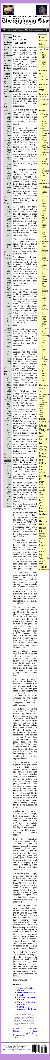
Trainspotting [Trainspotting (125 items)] (44, 558)
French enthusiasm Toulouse (21, 39)
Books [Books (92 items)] (41, 408)
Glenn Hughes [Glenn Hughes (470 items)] (43, 451)
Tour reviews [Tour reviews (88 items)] (41, 555)
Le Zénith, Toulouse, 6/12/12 (8, 66)
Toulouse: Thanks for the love (8, 46)
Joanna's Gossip (45, 172)
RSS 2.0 (24, 1021)
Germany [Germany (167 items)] (43, 446)
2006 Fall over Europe (27, 1017)
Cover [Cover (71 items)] (41, 416)
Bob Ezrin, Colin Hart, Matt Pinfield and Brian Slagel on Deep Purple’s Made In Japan (10, 157)
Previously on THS (43, 95)
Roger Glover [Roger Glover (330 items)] (43, 529)
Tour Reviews (26, 1019)
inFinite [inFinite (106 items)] (42, 472)
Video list (44, 58)
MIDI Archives (45, 129)
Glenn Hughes (8, 458)
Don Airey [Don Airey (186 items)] (41, 434)
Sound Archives (45, 125)
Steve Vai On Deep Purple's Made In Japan (10, 184)
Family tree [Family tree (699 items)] (44, 441)
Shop (44, 62)
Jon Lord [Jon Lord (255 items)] (41, 498)
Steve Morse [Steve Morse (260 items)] (42, 543)
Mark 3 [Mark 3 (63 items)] (41, 502)
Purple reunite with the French (7, 78)
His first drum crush (44, 235)
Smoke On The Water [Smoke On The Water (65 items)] (42, 534)
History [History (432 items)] (43, 456)
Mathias (45, 187)
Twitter (45, 79)
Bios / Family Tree (45, 157)
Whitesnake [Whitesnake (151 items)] (44, 570)
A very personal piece (45, 327)
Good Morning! (17, 1029)
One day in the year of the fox (44, 348)
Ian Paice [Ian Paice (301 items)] (42, 468)
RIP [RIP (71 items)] (40, 518)
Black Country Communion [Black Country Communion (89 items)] (43, 400)
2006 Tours (17, 1019)
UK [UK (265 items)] (43, 560)
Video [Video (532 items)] (43, 566)
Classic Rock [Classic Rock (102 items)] (41, 414)
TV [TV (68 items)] (40, 561)
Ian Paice (7, 202)
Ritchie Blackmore (10, 256)
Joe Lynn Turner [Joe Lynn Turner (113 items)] (42, 492)
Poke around (42, 45)
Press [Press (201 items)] (41, 508)
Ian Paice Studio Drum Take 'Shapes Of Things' (10, 222)
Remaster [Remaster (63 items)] (41, 517)
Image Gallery (45, 141)
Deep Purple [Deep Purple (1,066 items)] (44, 427)
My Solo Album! (10, 209)
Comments (17, 1049)
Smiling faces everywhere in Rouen (9, 91)
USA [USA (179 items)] (41, 563)
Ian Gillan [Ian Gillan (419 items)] (43, 461)
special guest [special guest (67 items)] (41, 539)
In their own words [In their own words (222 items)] (42, 483)
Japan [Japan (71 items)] (41, 490)
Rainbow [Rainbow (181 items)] (43, 511)
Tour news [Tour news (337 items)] (42, 550)
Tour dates (44, 53)
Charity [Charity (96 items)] (41, 410)
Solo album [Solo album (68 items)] (42, 536)
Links (44, 175)
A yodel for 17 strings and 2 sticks (45, 216)
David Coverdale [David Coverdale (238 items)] (44, 420)
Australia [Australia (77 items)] (42, 396)
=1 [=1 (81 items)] (40, 392)
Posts (4, 1049)
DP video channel (8, 110)
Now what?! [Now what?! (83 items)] (41, 505)
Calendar (9, 1049)
